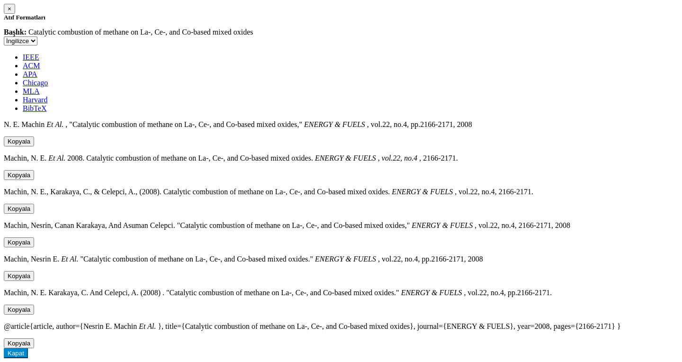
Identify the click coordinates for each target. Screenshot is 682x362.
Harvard (35, 100)
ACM (31, 66)
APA (30, 74)
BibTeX (34, 108)
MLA (31, 91)
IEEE (31, 57)
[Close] (9, 9)
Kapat (16, 353)
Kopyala (19, 141)
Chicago (35, 83)
